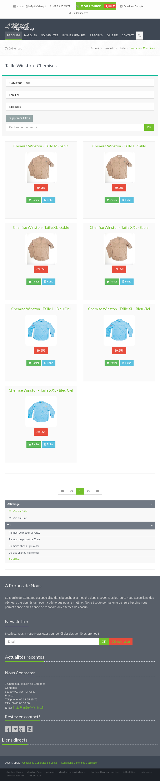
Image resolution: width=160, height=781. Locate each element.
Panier (34, 200)
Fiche (48, 200)
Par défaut (14, 559)
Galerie (112, 35)
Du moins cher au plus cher (24, 546)
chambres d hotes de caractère (104, 772)
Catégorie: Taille (20, 83)
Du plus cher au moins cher (24, 552)
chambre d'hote (34, 772)
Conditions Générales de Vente (39, 762)
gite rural (50, 772)
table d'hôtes (129, 772)
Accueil (95, 48)
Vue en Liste (17, 518)
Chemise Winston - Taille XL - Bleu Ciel (119, 308)
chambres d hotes (14, 772)
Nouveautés (49, 35)
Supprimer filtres (19, 118)
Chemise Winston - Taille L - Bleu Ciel (41, 308)
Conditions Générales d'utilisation (79, 762)
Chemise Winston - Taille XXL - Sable (119, 227)
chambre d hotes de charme (72, 772)
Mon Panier (96, 6)
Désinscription (120, 641)
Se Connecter (78, 13)
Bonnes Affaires (73, 35)
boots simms (146, 772)
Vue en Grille (17, 511)
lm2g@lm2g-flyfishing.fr (28, 707)
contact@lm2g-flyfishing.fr (29, 6)
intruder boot (35, 776)
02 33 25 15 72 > (61, 6)
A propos (96, 35)
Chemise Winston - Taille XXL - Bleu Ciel (41, 390)
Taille (123, 48)
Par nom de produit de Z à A (24, 539)
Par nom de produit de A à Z (24, 532)
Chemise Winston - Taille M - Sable (41, 146)
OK (149, 127)
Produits (13, 35)
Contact (128, 35)
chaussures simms (15, 776)
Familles (14, 94)
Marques (30, 35)
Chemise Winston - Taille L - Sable (119, 146)
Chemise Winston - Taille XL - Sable (41, 227)
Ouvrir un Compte (132, 6)
